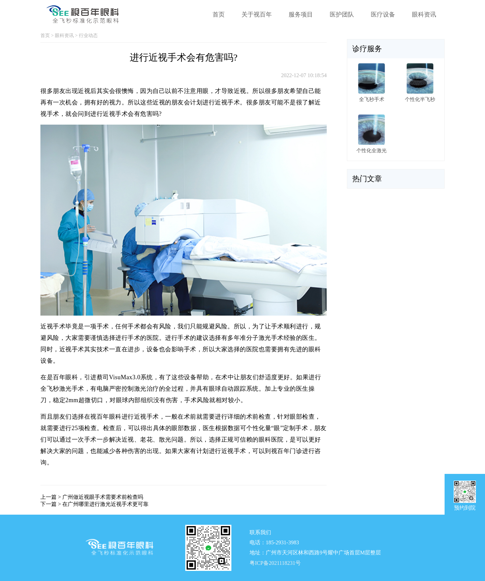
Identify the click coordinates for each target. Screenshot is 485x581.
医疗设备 (383, 14)
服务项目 (301, 14)
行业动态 (88, 35)
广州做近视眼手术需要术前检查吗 (102, 497)
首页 (219, 14)
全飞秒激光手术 (62, 388)
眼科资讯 (424, 14)
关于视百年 (256, 14)
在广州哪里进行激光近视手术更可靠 (105, 504)
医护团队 (342, 14)
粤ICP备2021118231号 (275, 563)
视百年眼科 (106, 416)
